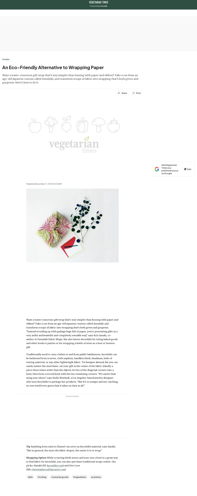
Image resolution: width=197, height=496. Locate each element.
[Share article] (122, 93)
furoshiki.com (55, 465)
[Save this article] (137, 93)
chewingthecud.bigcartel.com (48, 469)
